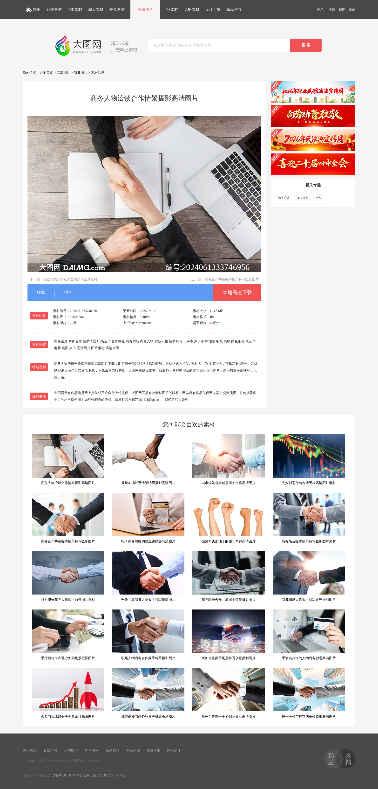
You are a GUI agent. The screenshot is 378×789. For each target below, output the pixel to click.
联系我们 (112, 750)
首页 (36, 9)
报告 (68, 292)
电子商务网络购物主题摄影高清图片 (148, 518)
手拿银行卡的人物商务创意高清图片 (309, 634)
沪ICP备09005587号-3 (63, 775)
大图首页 (46, 73)
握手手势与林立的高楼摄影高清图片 (309, 693)
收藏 (41, 292)
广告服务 (91, 750)
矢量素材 (117, 9)
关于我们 (29, 750)
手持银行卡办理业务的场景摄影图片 (68, 634)
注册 (332, 9)
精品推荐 (234, 9)
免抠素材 (191, 9)
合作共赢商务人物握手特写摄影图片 (148, 576)
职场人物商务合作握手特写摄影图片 (148, 634)
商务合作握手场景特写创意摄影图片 (228, 634)
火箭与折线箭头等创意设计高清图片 (68, 693)
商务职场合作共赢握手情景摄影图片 (228, 576)
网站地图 (133, 750)
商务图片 (80, 73)
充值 (352, 9)
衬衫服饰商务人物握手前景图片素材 (68, 576)
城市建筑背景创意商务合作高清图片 (228, 459)
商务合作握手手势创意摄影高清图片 (228, 693)
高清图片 (145, 9)
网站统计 (174, 750)
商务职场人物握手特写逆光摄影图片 (309, 576)
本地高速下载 (237, 292)
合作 (318, 198)
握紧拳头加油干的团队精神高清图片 (228, 518)
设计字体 (213, 9)
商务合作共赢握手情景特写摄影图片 (232, 279)
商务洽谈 (284, 198)
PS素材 (172, 9)
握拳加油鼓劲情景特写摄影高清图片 (148, 459)
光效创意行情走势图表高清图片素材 (70, 279)
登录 (320, 9)
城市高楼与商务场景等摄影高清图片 (148, 693)
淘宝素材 (95, 9)
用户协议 (71, 750)
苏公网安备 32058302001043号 (102, 775)
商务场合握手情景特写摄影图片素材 (309, 518)
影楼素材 (54, 9)
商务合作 (302, 198)
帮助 (342, 9)
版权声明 (50, 750)
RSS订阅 (153, 750)
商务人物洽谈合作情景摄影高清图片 (68, 459)
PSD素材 (75, 9)
